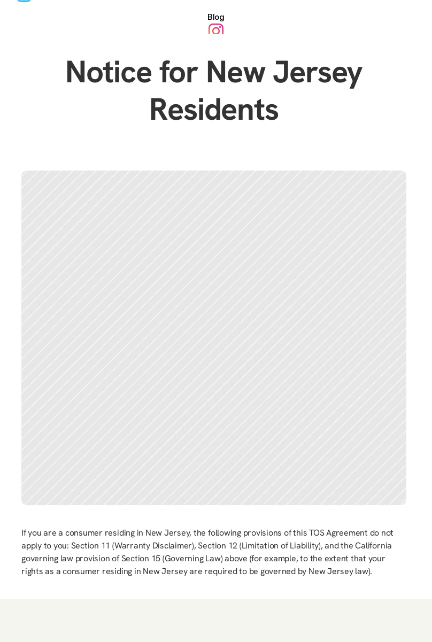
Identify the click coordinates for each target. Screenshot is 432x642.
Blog (216, 17)
